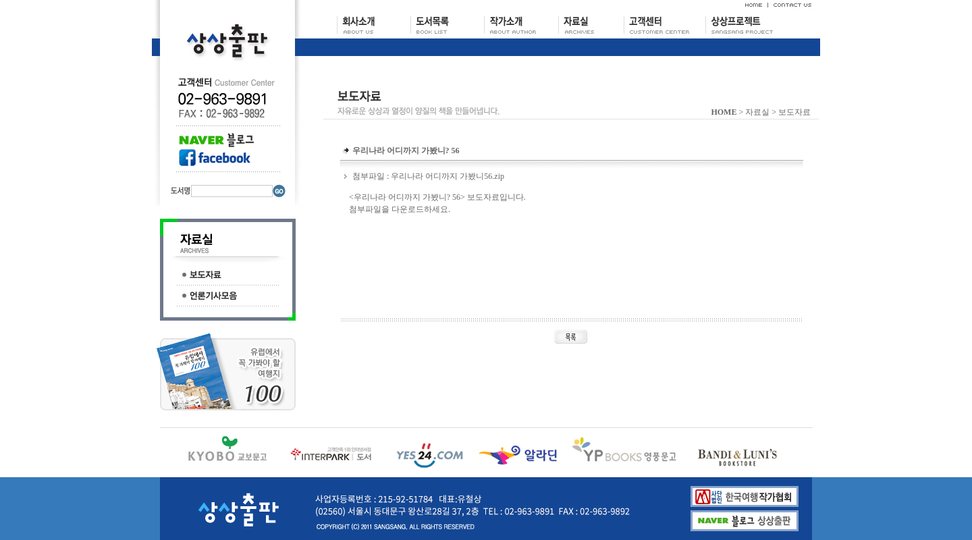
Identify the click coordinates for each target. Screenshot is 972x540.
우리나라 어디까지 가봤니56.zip (447, 176)
